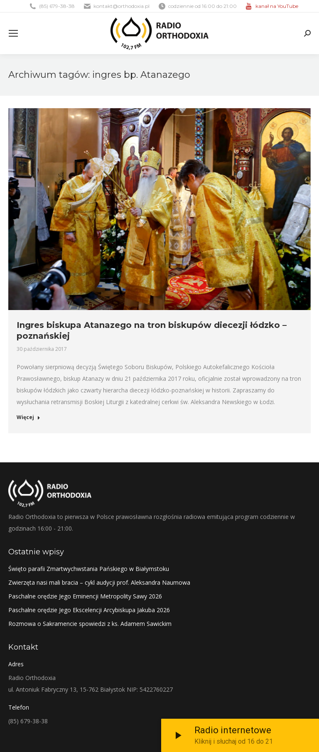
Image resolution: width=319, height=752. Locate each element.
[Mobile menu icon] (13, 33)
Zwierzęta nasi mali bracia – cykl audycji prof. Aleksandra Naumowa (99, 582)
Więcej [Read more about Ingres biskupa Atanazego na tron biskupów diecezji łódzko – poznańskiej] (28, 417)
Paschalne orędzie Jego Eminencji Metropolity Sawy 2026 (85, 596)
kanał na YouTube (276, 6)
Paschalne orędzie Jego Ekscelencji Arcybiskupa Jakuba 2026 (89, 610)
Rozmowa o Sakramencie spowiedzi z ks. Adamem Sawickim (90, 624)
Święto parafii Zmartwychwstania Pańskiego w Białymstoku (88, 569)
